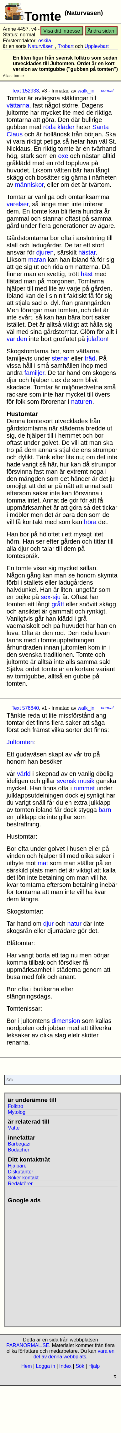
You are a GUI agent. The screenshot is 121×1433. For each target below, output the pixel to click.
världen (17, 338)
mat (43, 863)
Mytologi (17, 1112)
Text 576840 (25, 708)
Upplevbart (97, 46)
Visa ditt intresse (61, 31)
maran (37, 259)
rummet (84, 788)
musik (86, 780)
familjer (34, 372)
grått (57, 604)
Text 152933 (25, 90)
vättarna (18, 105)
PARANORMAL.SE (27, 1345)
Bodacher (18, 1149)
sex (45, 596)
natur (74, 923)
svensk (66, 780)
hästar (86, 252)
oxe (63, 155)
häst (87, 274)
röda (49, 127)
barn (105, 809)
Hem (26, 1366)
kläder (65, 127)
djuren (45, 252)
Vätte (13, 1127)
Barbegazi (19, 1143)
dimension (65, 1020)
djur (48, 923)
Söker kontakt (23, 1177)
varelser (18, 204)
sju (57, 596)
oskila (44, 40)
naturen (81, 401)
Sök (80, 1366)
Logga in (45, 1366)
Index (65, 1366)
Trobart (66, 46)
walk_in (86, 90)
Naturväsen (41, 46)
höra (90, 522)
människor (29, 184)
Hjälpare (17, 1165)
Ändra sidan (100, 31)
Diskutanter (20, 1171)
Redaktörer (20, 1183)
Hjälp (94, 1366)
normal (107, 90)
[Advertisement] (59, 1262)
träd (90, 358)
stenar (61, 358)
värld (23, 773)
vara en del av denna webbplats (74, 1353)
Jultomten (20, 742)
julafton (97, 338)
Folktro (15, 1106)
